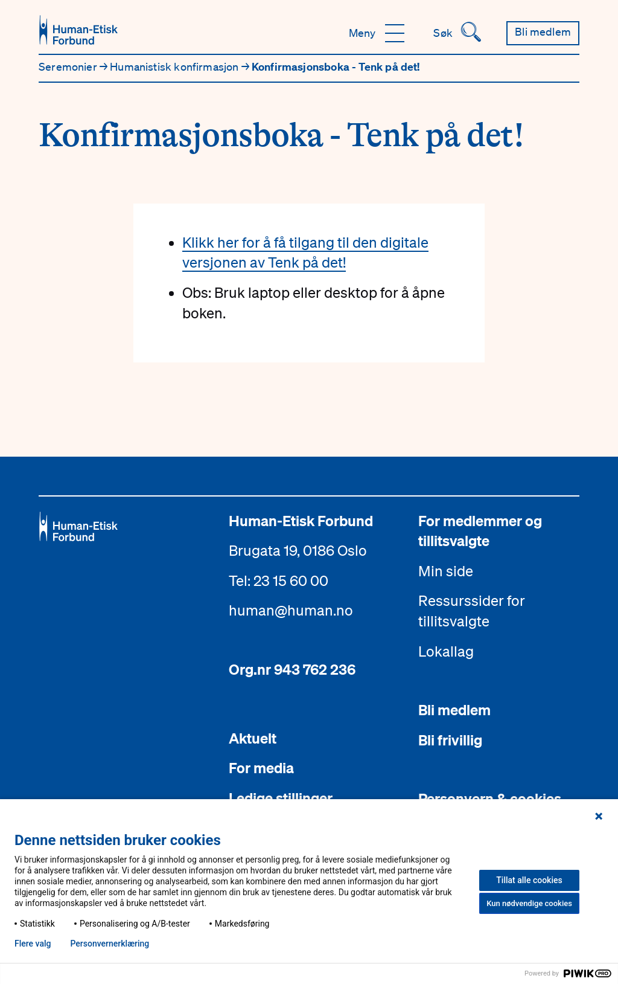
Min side (445, 570)
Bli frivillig (450, 740)
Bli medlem (454, 710)
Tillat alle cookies (529, 880)
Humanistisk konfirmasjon (175, 66)
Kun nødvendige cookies (529, 903)
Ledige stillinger (281, 798)
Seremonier (69, 66)
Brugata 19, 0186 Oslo (298, 550)
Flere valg (32, 943)
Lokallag (446, 651)
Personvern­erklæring (109, 943)
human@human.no (291, 610)
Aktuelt (252, 738)
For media (261, 768)
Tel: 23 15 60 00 (278, 580)
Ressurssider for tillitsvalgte (471, 610)
